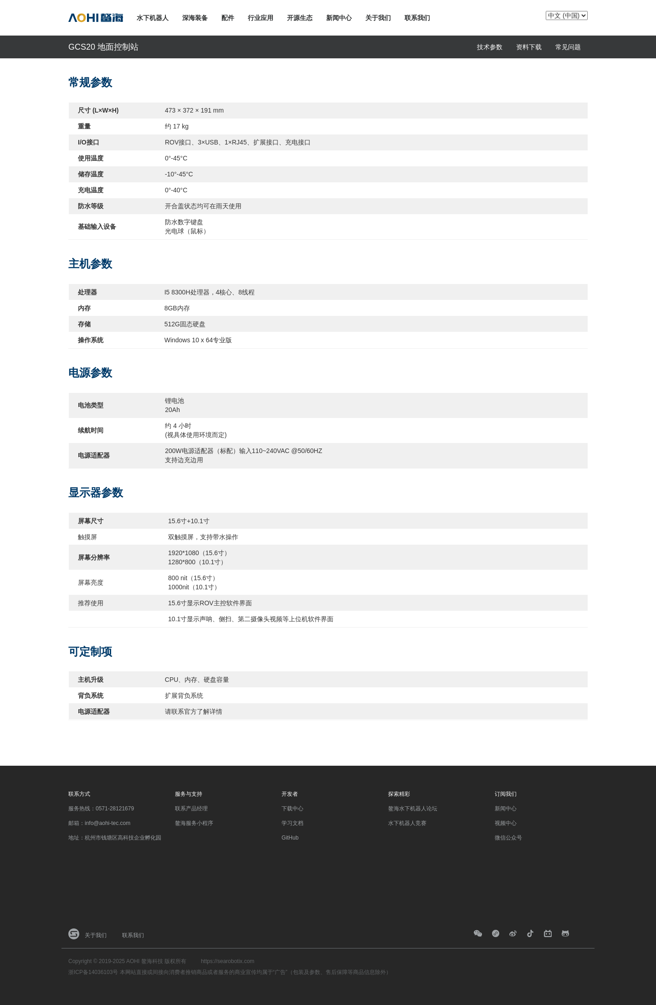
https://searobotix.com (227, 961)
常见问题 (568, 47)
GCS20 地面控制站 (103, 47)
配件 (227, 17)
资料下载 (529, 47)
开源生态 (300, 17)
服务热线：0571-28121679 (101, 808)
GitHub (290, 838)
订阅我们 (506, 794)
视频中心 (506, 823)
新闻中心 (339, 17)
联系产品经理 (191, 808)
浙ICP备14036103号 (93, 972)
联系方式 (79, 794)
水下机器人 (153, 17)
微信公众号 (508, 838)
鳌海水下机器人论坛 (412, 808)
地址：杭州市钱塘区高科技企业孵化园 (114, 838)
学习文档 (292, 823)
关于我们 (378, 17)
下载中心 (292, 808)
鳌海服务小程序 (194, 823)
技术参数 (489, 47)
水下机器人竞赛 (407, 823)
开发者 (290, 794)
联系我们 (417, 17)
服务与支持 (188, 794)
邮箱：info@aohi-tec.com (99, 823)
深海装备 (195, 17)
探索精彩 (399, 794)
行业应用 (260, 17)
